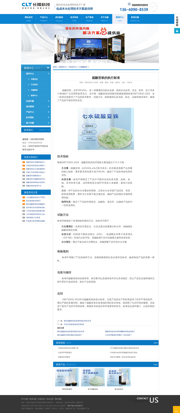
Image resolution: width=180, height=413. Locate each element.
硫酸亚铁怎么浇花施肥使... (36, 169)
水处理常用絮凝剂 (65, 353)
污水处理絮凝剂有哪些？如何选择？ (118, 335)
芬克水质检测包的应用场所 (74, 324)
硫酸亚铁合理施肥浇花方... (36, 162)
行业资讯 (34, 85)
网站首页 (28, 19)
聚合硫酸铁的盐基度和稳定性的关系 (77, 321)
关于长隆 (104, 19)
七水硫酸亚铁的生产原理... (36, 197)
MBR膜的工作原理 (33, 218)
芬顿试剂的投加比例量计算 (68, 348)
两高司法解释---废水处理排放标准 (123, 357)
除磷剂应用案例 (64, 357)
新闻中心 (119, 19)
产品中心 (43, 19)
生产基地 (89, 19)
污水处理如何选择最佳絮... (36, 211)
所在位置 (49, 399)
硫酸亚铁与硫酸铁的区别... (36, 179)
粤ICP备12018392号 (75, 406)
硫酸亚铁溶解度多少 (33, 176)
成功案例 (59, 19)
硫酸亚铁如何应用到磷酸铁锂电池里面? (120, 331)
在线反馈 (41, 399)
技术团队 (30, 117)
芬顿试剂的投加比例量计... (36, 166)
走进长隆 (30, 101)
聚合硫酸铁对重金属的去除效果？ (70, 335)
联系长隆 (135, 19)
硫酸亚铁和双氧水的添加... (36, 182)
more (156, 343)
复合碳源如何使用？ (33, 201)
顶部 (176, 411)
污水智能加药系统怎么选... (36, 214)
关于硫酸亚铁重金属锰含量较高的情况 (124, 348)
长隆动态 (34, 79)
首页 (55, 67)
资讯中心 (30, 74)
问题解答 (34, 90)
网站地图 (58, 399)
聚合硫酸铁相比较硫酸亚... (36, 204)
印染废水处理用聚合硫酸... (36, 221)
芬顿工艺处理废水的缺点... (36, 172)
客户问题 (30, 123)
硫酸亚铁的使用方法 (33, 186)
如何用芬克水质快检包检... (36, 207)
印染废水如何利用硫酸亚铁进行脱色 (123, 353)
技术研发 (74, 19)
